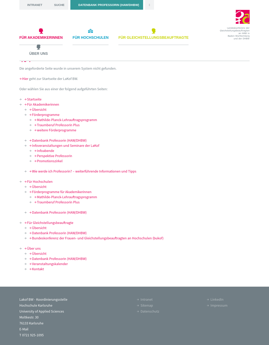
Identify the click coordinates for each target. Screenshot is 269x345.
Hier (25, 78)
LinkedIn (217, 299)
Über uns (38, 50)
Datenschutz (150, 311)
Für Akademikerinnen (41, 34)
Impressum (218, 305)
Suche (59, 5)
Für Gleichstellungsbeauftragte (153, 34)
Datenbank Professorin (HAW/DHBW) (108, 5)
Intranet (34, 5)
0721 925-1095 (33, 335)
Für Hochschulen (91, 34)
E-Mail (23, 329)
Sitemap (147, 305)
